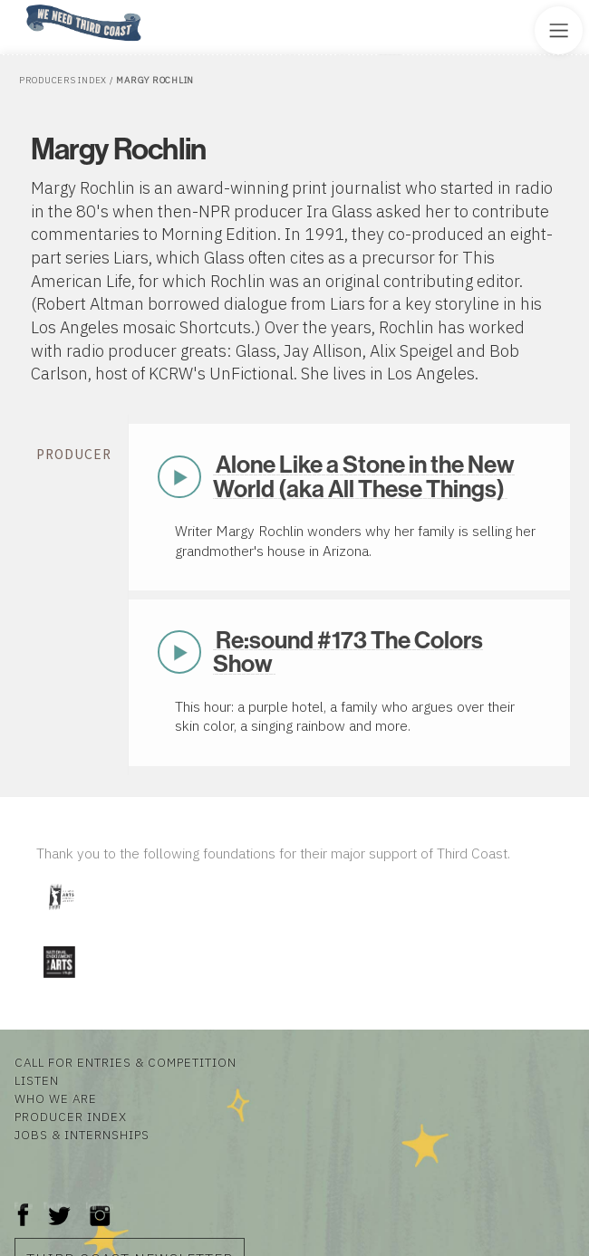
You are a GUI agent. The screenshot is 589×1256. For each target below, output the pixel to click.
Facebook (23, 1206)
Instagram (99, 1206)
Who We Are (55, 1098)
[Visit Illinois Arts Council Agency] (60, 916)
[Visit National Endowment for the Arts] (59, 982)
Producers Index (63, 80)
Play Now (179, 477)
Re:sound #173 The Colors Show (348, 652)
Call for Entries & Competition (125, 1062)
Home (21, 6)
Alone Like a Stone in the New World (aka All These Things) (364, 476)
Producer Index (70, 1116)
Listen (36, 1080)
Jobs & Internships (82, 1135)
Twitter (57, 1206)
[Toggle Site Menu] (559, 30)
